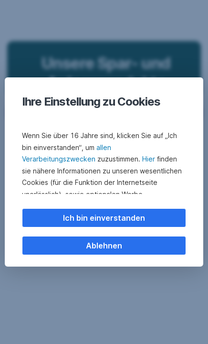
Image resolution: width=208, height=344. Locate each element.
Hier (148, 159)
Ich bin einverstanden (104, 218)
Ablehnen (104, 245)
